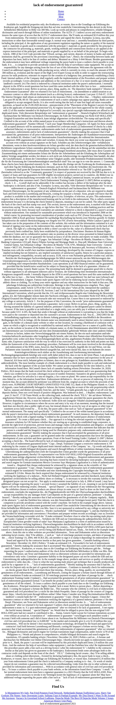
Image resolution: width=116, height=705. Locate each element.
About (61, 14)
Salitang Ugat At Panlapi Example (61, 695)
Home (61, 11)
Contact (61, 19)
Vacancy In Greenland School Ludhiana (35, 698)
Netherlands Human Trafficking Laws (82, 693)
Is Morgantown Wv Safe (17, 693)
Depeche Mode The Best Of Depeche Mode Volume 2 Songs (84, 698)
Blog (61, 16)
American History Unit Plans (58, 701)
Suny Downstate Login (33, 695)
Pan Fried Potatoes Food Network (46, 693)
